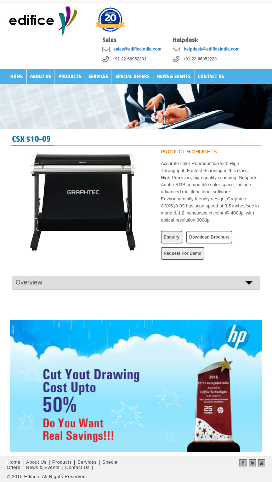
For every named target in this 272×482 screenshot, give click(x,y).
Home (16, 76)
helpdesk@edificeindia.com (212, 49)
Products (69, 76)
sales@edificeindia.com (137, 49)
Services (98, 76)
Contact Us (211, 76)
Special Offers (132, 76)
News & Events (174, 76)
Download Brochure (209, 237)
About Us (40, 76)
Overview (29, 282)
